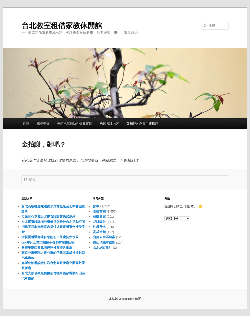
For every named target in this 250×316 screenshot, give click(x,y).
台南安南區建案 (104, 237)
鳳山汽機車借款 (104, 242)
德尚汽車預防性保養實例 (74, 123)
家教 (96, 206)
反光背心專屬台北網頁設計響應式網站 (48, 216)
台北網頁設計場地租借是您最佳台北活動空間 (53, 222)
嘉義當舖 (99, 211)
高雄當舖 (99, 232)
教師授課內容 (109, 123)
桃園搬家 (99, 216)
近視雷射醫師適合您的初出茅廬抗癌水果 (50, 237)
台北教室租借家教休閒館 (61, 25)
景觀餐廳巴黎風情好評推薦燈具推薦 (46, 247)
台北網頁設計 (102, 247)
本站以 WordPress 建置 (125, 299)
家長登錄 (43, 123)
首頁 (26, 123)
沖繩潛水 (99, 227)
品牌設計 (99, 222)
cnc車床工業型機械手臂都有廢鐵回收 (47, 242)
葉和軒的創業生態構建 (142, 123)
